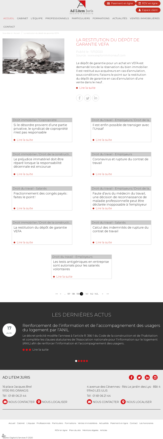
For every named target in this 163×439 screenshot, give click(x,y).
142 (91, 293)
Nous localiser (54, 402)
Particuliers (81, 18)
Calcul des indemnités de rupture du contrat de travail (121, 229)
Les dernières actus (81, 315)
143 (96, 293)
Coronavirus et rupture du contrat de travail (120, 161)
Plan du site (75, 430)
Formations (101, 18)
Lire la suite (87, 87)
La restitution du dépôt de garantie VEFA (41, 33)
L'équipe (37, 18)
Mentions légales (90, 430)
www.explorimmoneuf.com (107, 55)
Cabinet (22, 18)
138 (73, 293)
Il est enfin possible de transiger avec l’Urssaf (121, 127)
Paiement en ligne (122, 3)
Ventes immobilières (145, 18)
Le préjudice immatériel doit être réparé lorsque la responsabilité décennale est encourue (39, 162)
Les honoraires (146, 423)
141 (87, 293)
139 (77, 293)
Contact (9, 26)
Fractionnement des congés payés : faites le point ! (41, 195)
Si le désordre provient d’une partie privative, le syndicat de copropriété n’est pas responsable (41, 128)
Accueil (8, 18)
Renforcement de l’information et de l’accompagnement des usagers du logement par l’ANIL (91, 327)
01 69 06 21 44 (17, 395)
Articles (103, 430)
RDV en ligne (150, 3)
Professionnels (57, 18)
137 (68, 293)
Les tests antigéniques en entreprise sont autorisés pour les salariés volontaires (81, 265)
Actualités (119, 18)
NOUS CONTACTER (21, 402)
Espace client (150, 10)
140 (82, 293)
